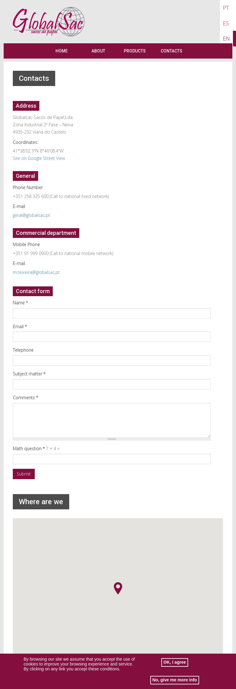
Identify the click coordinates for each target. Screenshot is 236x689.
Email (20, 326)
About (98, 50)
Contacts (171, 50)
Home (61, 50)
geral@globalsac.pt (31, 215)
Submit (24, 474)
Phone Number (28, 187)
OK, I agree (174, 664)
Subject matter (29, 374)
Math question (29, 448)
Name (20, 303)
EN (226, 38)
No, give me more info (174, 682)
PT (226, 7)
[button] (118, 588)
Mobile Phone (26, 244)
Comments (25, 397)
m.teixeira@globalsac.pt (36, 272)
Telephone (23, 350)
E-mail (19, 206)
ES (226, 23)
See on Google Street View (39, 158)
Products (135, 50)
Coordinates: (25, 142)
